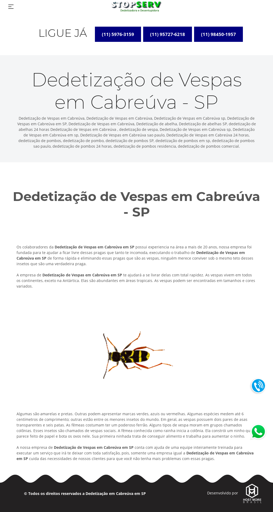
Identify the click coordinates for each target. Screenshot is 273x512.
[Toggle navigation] (11, 6)
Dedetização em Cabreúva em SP (116, 493)
